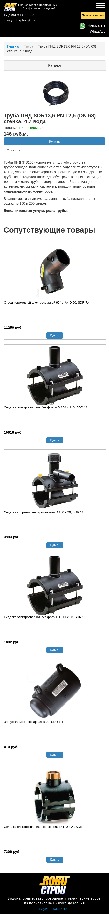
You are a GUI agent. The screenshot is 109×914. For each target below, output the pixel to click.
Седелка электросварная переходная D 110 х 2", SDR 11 (45, 826)
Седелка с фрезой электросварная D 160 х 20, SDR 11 (44, 512)
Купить (54, 141)
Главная (13, 46)
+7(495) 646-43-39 (19, 15)
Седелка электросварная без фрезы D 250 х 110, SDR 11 (45, 407)
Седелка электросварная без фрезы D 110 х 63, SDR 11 (45, 617)
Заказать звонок (93, 15)
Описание (14, 150)
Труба (29, 46)
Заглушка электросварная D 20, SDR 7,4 (33, 722)
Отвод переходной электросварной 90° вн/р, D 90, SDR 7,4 (47, 302)
